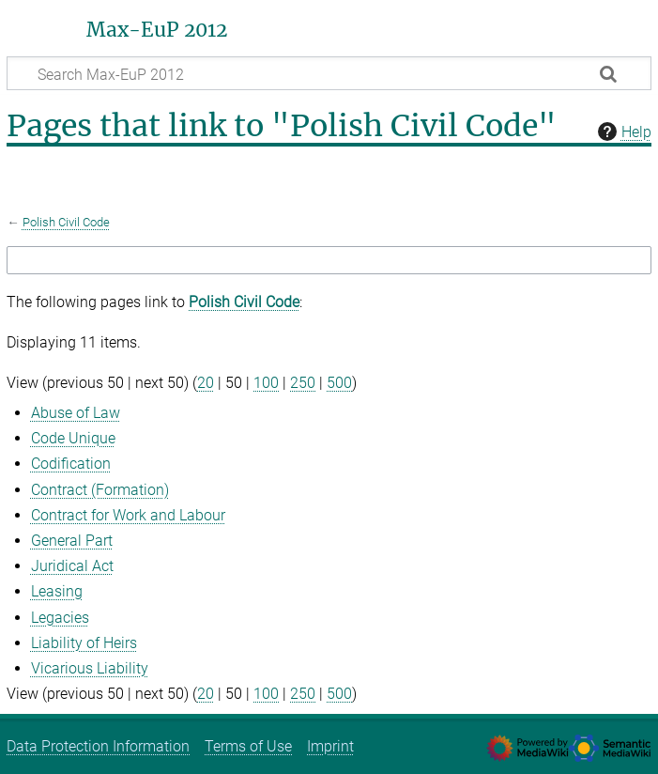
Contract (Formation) (100, 490)
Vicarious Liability (89, 668)
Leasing (57, 591)
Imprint (330, 746)
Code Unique (73, 438)
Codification (71, 463)
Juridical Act (72, 566)
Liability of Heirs (84, 643)
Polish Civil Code (66, 222)
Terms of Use (248, 746)
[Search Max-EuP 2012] (329, 73)
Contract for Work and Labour (128, 515)
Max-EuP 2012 (156, 30)
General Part (72, 541)
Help (622, 131)
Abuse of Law (75, 413)
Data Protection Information (98, 746)
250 (302, 383)
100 (266, 383)
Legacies (60, 618)
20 (205, 383)
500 (339, 383)
